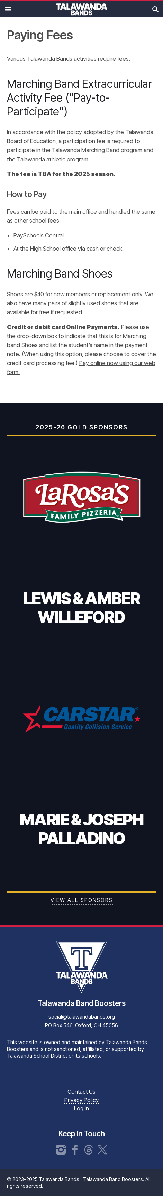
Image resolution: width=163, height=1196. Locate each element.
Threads (88, 1150)
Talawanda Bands (81, 9)
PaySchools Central (38, 235)
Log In (81, 1108)
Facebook (75, 1150)
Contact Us (81, 1091)
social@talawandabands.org (81, 1016)
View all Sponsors (82, 900)
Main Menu (8, 9)
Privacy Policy (81, 1099)
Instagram (61, 1150)
